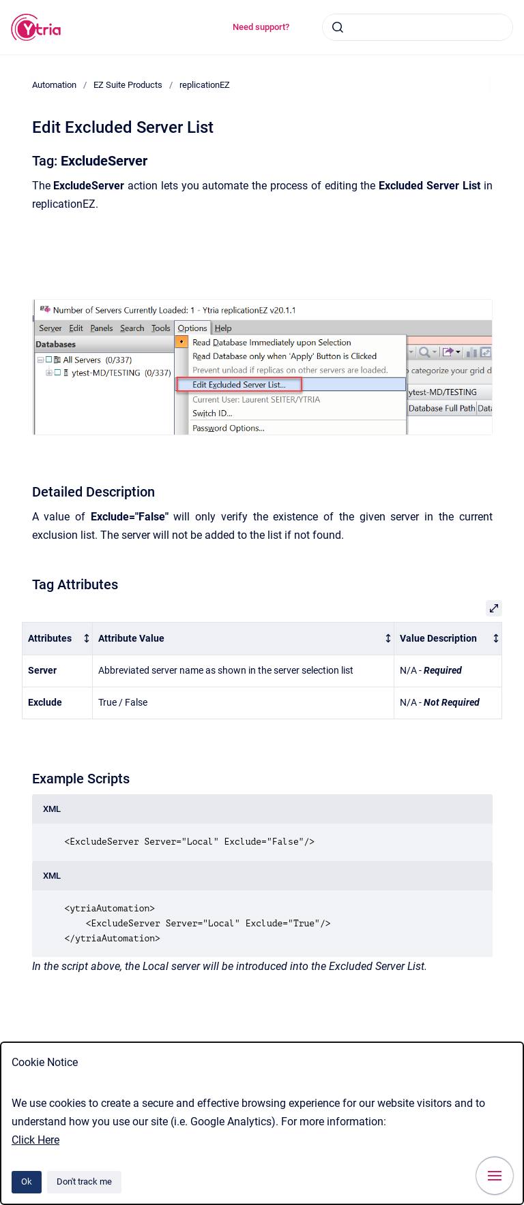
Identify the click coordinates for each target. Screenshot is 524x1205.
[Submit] (338, 27)
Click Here (35, 1139)
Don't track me (84, 1181)
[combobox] (417, 27)
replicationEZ (204, 85)
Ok (26, 1181)
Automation (54, 85)
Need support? (261, 27)
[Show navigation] (494, 1175)
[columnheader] (58, 639)
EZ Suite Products (127, 85)
